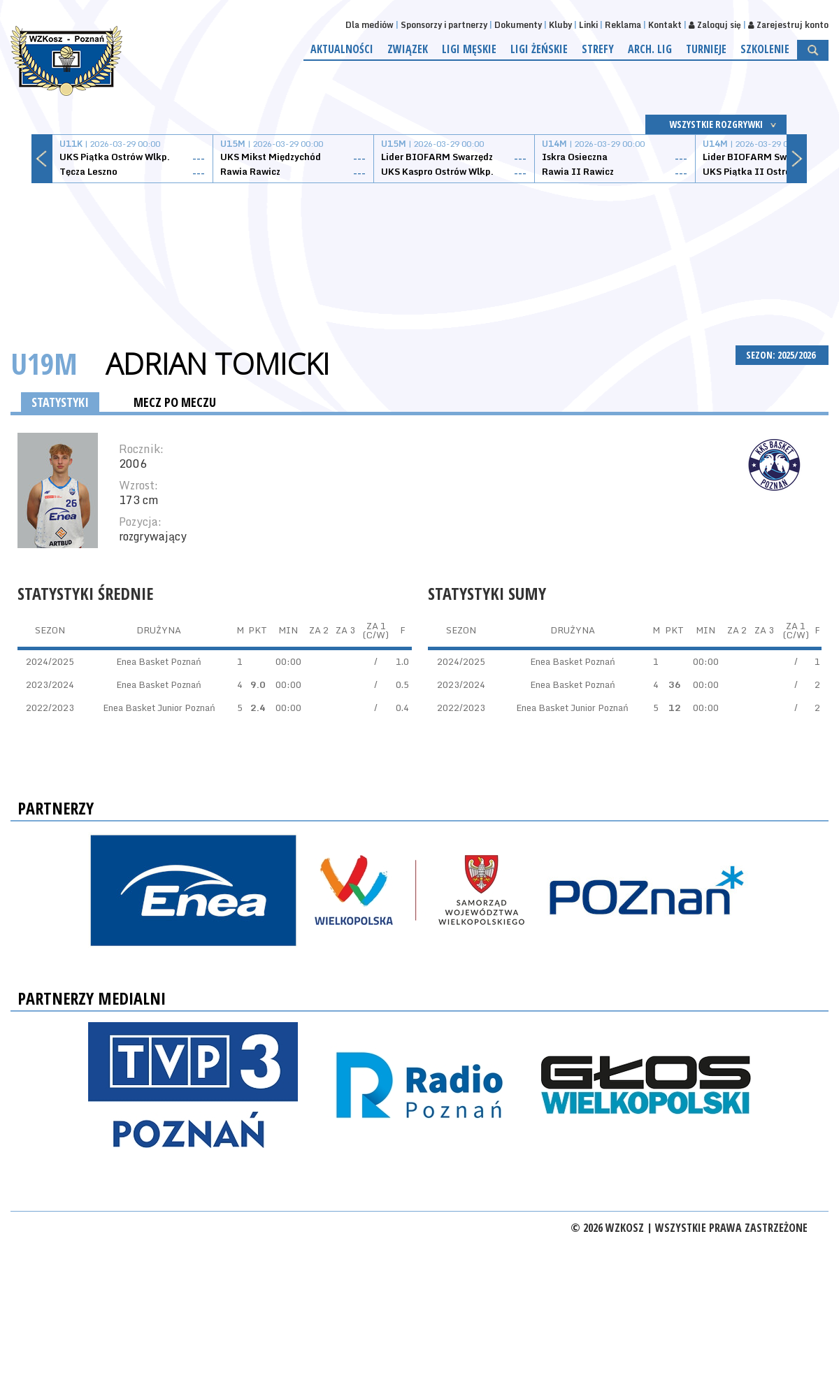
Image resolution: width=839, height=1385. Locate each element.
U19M (44, 363)
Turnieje (706, 49)
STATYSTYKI (60, 402)
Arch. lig (650, 49)
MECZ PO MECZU (175, 402)
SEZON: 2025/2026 (782, 354)
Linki (588, 24)
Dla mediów (369, 24)
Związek (407, 49)
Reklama (623, 24)
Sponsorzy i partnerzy (444, 24)
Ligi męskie (469, 49)
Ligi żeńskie (539, 49)
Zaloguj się (715, 24)
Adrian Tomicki (217, 363)
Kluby (560, 24)
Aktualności (341, 49)
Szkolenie (764, 49)
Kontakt (665, 24)
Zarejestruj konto (788, 24)
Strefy (598, 49)
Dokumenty (518, 24)
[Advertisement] (419, 248)
